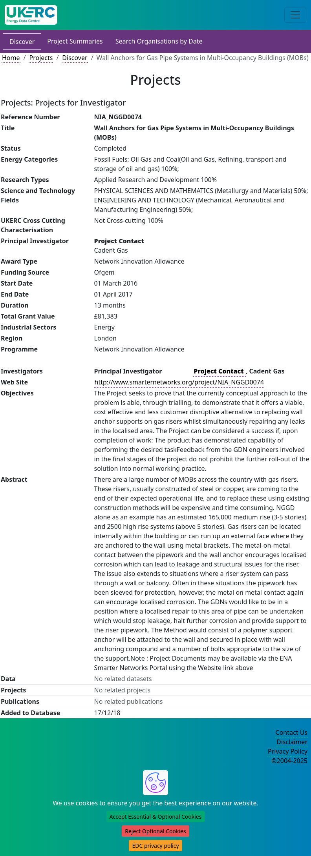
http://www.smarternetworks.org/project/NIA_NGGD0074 (179, 382)
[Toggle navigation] (295, 15)
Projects (41, 57)
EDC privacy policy (155, 845)
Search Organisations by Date (159, 41)
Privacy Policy (287, 751)
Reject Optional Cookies (155, 831)
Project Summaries (74, 41)
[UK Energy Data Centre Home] (31, 15)
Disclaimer (291, 742)
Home (11, 57)
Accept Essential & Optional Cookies (156, 816)
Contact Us (291, 732)
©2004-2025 (289, 760)
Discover (22, 41)
